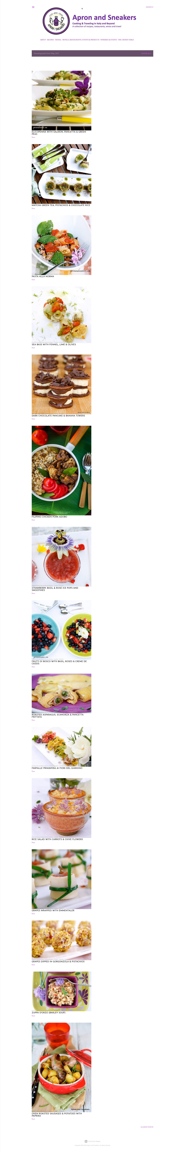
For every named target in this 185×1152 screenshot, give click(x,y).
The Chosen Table (126, 40)
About (43, 40)
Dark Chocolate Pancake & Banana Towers (58, 416)
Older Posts (147, 1127)
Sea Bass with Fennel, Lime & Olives (54, 345)
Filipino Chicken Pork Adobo (49, 517)
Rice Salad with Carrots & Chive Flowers (57, 839)
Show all (146, 53)
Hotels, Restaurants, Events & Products (81, 40)
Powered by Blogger (92, 1141)
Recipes (50, 40)
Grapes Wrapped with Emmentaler (53, 911)
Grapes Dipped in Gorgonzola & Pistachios (58, 962)
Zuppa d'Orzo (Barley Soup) (48, 1013)
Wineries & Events (109, 40)
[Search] (149, 7)
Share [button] (33, 137)
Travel (58, 40)
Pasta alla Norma (43, 276)
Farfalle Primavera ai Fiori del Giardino (57, 768)
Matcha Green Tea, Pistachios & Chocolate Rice (61, 205)
